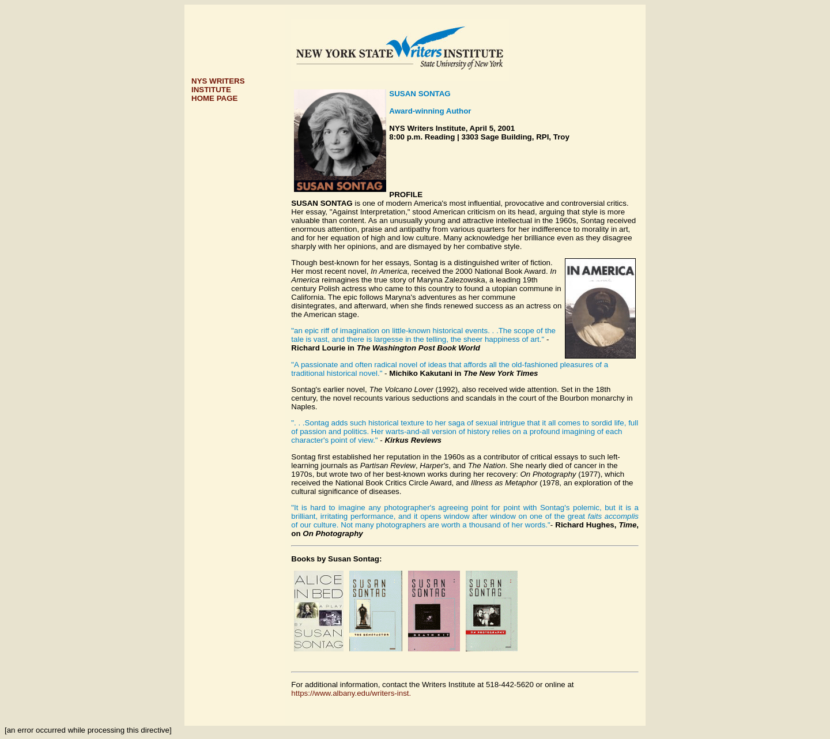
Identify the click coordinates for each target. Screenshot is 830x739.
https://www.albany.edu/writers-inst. (351, 693)
